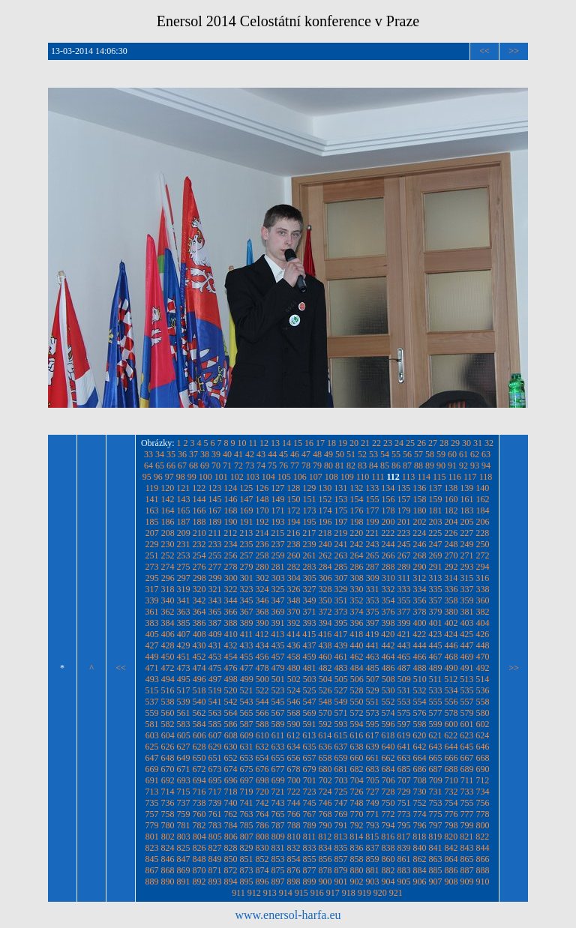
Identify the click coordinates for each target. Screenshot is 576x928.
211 (215, 533)
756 (483, 803)
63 (486, 454)
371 (309, 611)
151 (309, 499)
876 (294, 870)
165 (183, 510)
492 (483, 668)
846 (168, 859)
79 (317, 465)
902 (357, 881)
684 (388, 769)
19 (342, 443)
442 (388, 645)
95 (147, 476)
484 (357, 668)
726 (357, 791)
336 (451, 589)
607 (215, 735)
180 (420, 510)
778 (483, 814)
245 (404, 544)
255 (215, 555)
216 (293, 533)
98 (180, 476)
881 (373, 870)
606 (199, 735)
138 (451, 488)
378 (420, 611)
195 (309, 521)
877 (309, 870)
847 (183, 859)
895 (247, 881)
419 (372, 634)
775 (435, 814)
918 (349, 893)
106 (300, 476)
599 (435, 724)
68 (193, 465)
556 (451, 701)
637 (341, 746)
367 (247, 611)
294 (483, 566)
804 (199, 836)
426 (482, 634)
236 (262, 544)
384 (168, 623)
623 (466, 735)
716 (199, 791)
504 (325, 679)
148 (262, 499)
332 (388, 589)
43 (261, 454)
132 (356, 488)
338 (483, 589)
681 (341, 769)
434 (262, 645)
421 (403, 634)
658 (325, 758)
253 (183, 555)
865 (467, 859)
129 (309, 488)
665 (435, 758)
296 (168, 578)
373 (341, 611)
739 (215, 803)
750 (388, 803)
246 (420, 544)
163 (152, 510)
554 (420, 701)
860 (388, 859)
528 (357, 690)
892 (199, 881)
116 (455, 476)
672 (199, 769)
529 (373, 690)
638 (357, 746)
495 (183, 679)
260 (294, 555)
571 (341, 713)
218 (325, 533)
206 (483, 521)
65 (159, 465)
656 (294, 758)
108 (331, 476)
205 (467, 521)
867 (152, 870)
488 (420, 668)
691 (152, 780)
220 (356, 533)
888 (483, 870)
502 (294, 679)
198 (357, 521)
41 (238, 454)
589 (278, 724)
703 (341, 780)
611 (278, 735)
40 (227, 454)
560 (168, 713)
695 (215, 780)
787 (278, 825)
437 (309, 645)
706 (388, 780)
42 (249, 454)
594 (357, 724)
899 (309, 881)
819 (435, 836)
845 (152, 859)
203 (435, 521)
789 (309, 825)
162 (483, 499)
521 (247, 690)
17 (320, 443)
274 (168, 566)
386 (199, 623)
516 (168, 690)
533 (435, 690)
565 (247, 713)
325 (278, 589)
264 (357, 555)
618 (387, 735)
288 (388, 566)
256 (231, 555)
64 (148, 465)
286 (357, 566)
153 (341, 499)
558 (483, 701)
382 (483, 611)
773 (404, 814)
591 (309, 724)
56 (407, 454)
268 (420, 555)
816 (387, 836)
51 (351, 454)
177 (373, 510)
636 (325, 746)
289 (404, 566)
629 (215, 746)
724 (325, 791)
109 (347, 476)
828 (231, 848)
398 (388, 623)
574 (388, 713)
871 (215, 870)
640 (388, 746)
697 (247, 780)
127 (277, 488)
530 (388, 690)
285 (341, 566)
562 (199, 713)
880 (357, 870)
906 (420, 881)
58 (429, 454)
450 (168, 656)
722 (294, 791)
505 (341, 679)
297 (183, 578)
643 (435, 746)
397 (373, 623)
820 (451, 836)
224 (419, 533)
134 (387, 488)
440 (357, 645)
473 (183, 668)
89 (429, 465)
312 (419, 578)
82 (351, 465)
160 (451, 499)
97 (169, 476)
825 (183, 848)
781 (183, 825)
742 (262, 803)
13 (275, 443)
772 (388, 814)
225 (435, 533)
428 (168, 645)
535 (467, 690)
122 (199, 488)
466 (420, 656)
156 (388, 499)
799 (467, 825)
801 (152, 836)
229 (152, 544)
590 (294, 724)
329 (341, 589)
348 (294, 600)
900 (325, 881)
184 (483, 510)
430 (199, 645)
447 (467, 645)
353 (373, 600)
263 (341, 555)
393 (309, 623)
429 (183, 645)
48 (317, 454)
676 (262, 769)
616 (356, 735)
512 (451, 679)
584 (199, 724)
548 (325, 701)
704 (357, 780)
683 (373, 769)
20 (354, 443)
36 (182, 454)
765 (278, 814)
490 (451, 668)
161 (467, 499)
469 (467, 656)
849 (215, 859)
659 (341, 758)
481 (309, 668)
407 (183, 634)
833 (309, 848)
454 (231, 656)
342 (199, 600)
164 (168, 510)
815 (372, 836)
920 (380, 893)
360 (483, 600)
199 (373, 521)
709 (435, 780)
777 (467, 814)
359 (467, 600)
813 (340, 836)
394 (325, 623)
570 (325, 713)
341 (183, 600)
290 (420, 566)
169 (247, 510)
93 (474, 465)
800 (483, 825)
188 (199, 521)
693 (183, 780)
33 (148, 454)
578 (451, 713)
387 (215, 623)
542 (231, 701)
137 (435, 488)
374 (357, 611)
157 (404, 499)
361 (152, 611)
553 (404, 701)
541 (215, 701)
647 (152, 758)
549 (341, 701)
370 (294, 611)
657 (309, 758)
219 (340, 533)
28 (444, 443)
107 (315, 476)
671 (183, 769)
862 (420, 859)
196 (325, 521)
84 (373, 465)
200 (388, 521)
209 (183, 533)
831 (278, 848)
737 (183, 803)
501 (278, 679)
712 (482, 780)
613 (309, 735)
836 (357, 848)
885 (435, 870)
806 (231, 836)
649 (183, 758)
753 (435, 803)
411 (247, 634)
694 (199, 780)
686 (420, 769)
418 (356, 634)
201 (404, 521)
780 (168, 825)
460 (325, 656)
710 (451, 780)
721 (278, 791)
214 (261, 533)
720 (262, 791)
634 (294, 746)
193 (278, 521)
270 (451, 555)
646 (483, 746)
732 (451, 791)
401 (435, 623)
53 (373, 454)
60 (452, 454)
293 (467, 566)
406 (168, 634)
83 (362, 465)
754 (451, 803)
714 (168, 791)
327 (309, 589)
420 (387, 634)
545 (278, 701)
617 (372, 735)
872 (231, 870)
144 (199, 499)
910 (483, 881)
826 (199, 848)
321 (215, 589)
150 (294, 499)
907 (435, 881)
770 (357, 814)
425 (466, 634)
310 (388, 578)
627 (183, 746)
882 (388, 870)
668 (483, 758)
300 (231, 578)
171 (278, 510)
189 (215, 521)
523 (278, 690)
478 (262, 668)
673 (215, 769)
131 (340, 488)
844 (483, 848)
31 (477, 443)
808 (262, 836)
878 (325, 870)
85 (384, 465)
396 (357, 623)
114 (423, 476)
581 (152, 724)
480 (294, 668)
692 (168, 780)
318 (168, 589)
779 (152, 825)
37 (193, 454)
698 (262, 780)
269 (435, 555)
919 (364, 893)
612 (293, 735)
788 (294, 825)
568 (294, 713)
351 (341, 600)
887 (467, 870)
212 (230, 533)
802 (168, 836)
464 (388, 656)
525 (309, 690)
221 (372, 533)
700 (294, 780)
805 (215, 836)
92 (463, 465)
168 (231, 510)
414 (293, 634)
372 (325, 611)
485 (373, 668)
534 (451, 690)
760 (199, 814)
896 (262, 881)
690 (483, 769)
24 (399, 443)
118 (486, 476)
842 (451, 848)
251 (152, 555)
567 (278, 713)
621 (435, 735)
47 (306, 454)
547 (309, 701)
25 (410, 443)
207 (152, 533)
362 (168, 611)
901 (341, 881)
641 (404, 746)
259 (278, 555)
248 (451, 544)
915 (301, 893)
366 (231, 611)
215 (277, 533)
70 (216, 465)
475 (215, 668)
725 (341, 791)
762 (231, 814)
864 (451, 859)
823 (152, 848)
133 (372, 488)
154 (357, 499)
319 (183, 589)
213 (246, 533)
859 (373, 859)
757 (152, 814)
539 (183, 701)
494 (168, 679)
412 (261, 634)
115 (439, 476)
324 (262, 589)
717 (215, 791)
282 (294, 566)
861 (404, 859)
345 (247, 600)
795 (404, 825)
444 (420, 645)
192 (262, 521)
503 (309, 679)
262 (325, 555)
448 (483, 645)
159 (435, 499)
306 (325, 578)
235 (247, 544)
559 (152, 713)
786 (262, 825)
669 (152, 769)
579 (467, 713)
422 (419, 634)
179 (404, 510)
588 (262, 724)
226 (451, 533)
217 (309, 533)
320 (199, 589)
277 (215, 566)
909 (467, 881)
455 (247, 656)
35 (171, 454)
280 (262, 566)
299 (215, 578)
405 (152, 634)
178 (388, 510)
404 (483, 623)
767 (309, 814)
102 (237, 476)
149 (278, 499)
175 (341, 510)
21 (365, 443)
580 (483, 713)
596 (388, 724)
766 (294, 814)
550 (357, 701)
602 (483, 724)
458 (294, 656)
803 (183, 836)
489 (435, 668)
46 (294, 454)
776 (451, 814)
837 (373, 848)
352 (357, 600)
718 (231, 791)
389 (247, 623)
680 (325, 769)
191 (247, 521)
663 (404, 758)
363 (183, 611)
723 (309, 791)
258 (262, 555)
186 (168, 521)
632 (262, 746)
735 (152, 803)
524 (294, 690)
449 (152, 656)
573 (373, 713)
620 (419, 735)
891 (183, 881)
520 (231, 690)
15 (297, 443)
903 (373, 881)
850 (231, 859)
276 (199, 566)
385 (183, 623)
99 (192, 476)
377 (404, 611)
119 (152, 488)
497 (215, 679)
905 (404, 881)
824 (168, 848)
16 (309, 443)
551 (373, 701)
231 (183, 544)
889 (152, 881)
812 (325, 836)
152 (325, 499)
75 (272, 465)
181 (435, 510)
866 (483, 859)
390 (262, 623)
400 (420, 623)
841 (435, 848)
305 (309, 578)
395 (341, 623)
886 (451, 870)
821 (466, 836)
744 (294, 803)
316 (482, 578)
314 (451, 578)
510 (420, 679)
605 (183, 735)
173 (309, 510)
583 (183, 724)
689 (467, 769)
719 (247, 791)
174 (325, 510)
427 (152, 645)
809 (278, 836)
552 (388, 701)
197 (341, 521)
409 (215, 634)
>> (513, 51)
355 (404, 600)
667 (467, 758)
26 (421, 443)
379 (435, 611)
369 (278, 611)
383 (152, 623)
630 (231, 746)
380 (451, 611)
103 (253, 476)
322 (231, 589)
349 (309, 600)
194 (294, 521)
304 (294, 578)
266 (388, 555)
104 (268, 476)
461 (341, 656)
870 (199, 870)
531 (404, 690)
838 (388, 848)
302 (262, 578)
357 (435, 600)
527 (341, 690)
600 (451, 724)
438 (325, 645)
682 (357, 769)
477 (247, 668)
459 (309, 656)
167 (215, 510)
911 (238, 893)
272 (483, 555)
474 (199, 668)
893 (215, 881)
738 (199, 803)
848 (199, 859)
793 (373, 825)
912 (254, 893)
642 (420, 746)
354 (388, 600)
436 (294, 645)
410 (231, 634)
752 (420, 803)
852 (262, 859)
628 (199, 746)
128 (293, 488)
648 (168, 758)
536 (483, 690)
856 (325, 859)
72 (238, 465)
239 (309, 544)
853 (278, 859)
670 (168, 769)
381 (467, 611)
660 (357, 758)
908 (451, 881)
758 (168, 814)
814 (356, 836)
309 (373, 578)
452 (199, 656)
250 (483, 544)
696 (231, 780)
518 (199, 690)
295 (152, 578)
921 (396, 893)
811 (309, 836)
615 (340, 735)
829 (247, 848)
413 (277, 634)
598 (420, 724)
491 (467, 668)
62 (474, 454)
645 (467, 746)
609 (247, 735)
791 (341, 825)
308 (357, 578)
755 (467, 803)
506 (357, 679)
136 (419, 488)
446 (451, 645)
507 (373, 679)
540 (199, 701)
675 (247, 769)
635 (309, 746)
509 (404, 679)
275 (183, 566)
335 (435, 589)
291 (435, 566)
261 (309, 555)
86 (396, 465)
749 (373, 803)
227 (466, 533)
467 (435, 656)
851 (247, 859)
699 (278, 780)
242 (357, 544)
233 (215, 544)
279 (247, 566)
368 (262, 611)
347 (278, 600)
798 (451, 825)
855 (309, 859)
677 (278, 769)
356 (420, 600)
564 (231, 713)
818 (419, 836)
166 (199, 510)
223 (403, 533)
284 (325, 566)
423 (435, 634)
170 (262, 510)
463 (373, 656)
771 (373, 814)
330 (357, 589)
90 (441, 465)
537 (152, 701)
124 (230, 488)
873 (247, 870)
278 (231, 566)
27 (432, 443)
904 (388, 881)
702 (325, 780)
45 (283, 454)
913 (270, 893)
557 (467, 701)
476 (231, 668)
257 (247, 555)
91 (452, 465)
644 (451, 746)
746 (325, 803)
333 (404, 589)
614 (325, 735)
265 (373, 555)
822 (482, 836)
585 (215, 724)
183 (467, 510)
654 (262, 758)
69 (204, 465)
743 (278, 803)
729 (404, 791)
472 (168, 668)
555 (435, 701)
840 (420, 848)
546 (294, 701)
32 (489, 443)
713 (152, 791)
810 (294, 836)
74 (261, 465)
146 (231, 499)
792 (357, 825)
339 (152, 600)
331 (373, 589)
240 (325, 544)
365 (215, 611)
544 (262, 701)
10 (242, 443)
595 (373, 724)
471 (152, 668)
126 (261, 488)
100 (205, 476)
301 (247, 578)
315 (466, 578)
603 (152, 735)
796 (420, 825)
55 (396, 454)
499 (247, 679)
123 (214, 488)
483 (341, 668)
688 (451, 769)
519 (215, 690)
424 (451, 634)
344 (231, 600)
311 (404, 578)
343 (215, 600)
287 (373, 566)
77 (294, 465)
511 (435, 679)
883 (404, 870)
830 (262, 848)
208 (168, 533)
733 (467, 791)
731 (435, 791)
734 (483, 791)
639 (373, 746)
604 (168, 735)
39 (216, 454)
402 (451, 623)
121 (183, 488)
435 (278, 645)
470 (483, 656)
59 (441, 454)
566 (262, 713)
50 (339, 454)
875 (278, 870)
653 (247, 758)
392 (294, 623)
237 (278, 544)
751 (404, 803)
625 (152, 746)
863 (435, 859)
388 (231, 623)
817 (403, 836)
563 (215, 713)
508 (388, 679)
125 (246, 488)
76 (283, 465)
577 (435, 713)
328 (325, 589)
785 (247, 825)
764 (262, 814)
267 (404, 555)
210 (199, 533)
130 (325, 488)
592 (325, 724)
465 (404, 656)
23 (387, 443)
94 (486, 465)
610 (262, 735)
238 (294, 544)
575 (404, 713)
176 (357, 510)
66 (171, 465)
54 (384, 454)
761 (215, 814)
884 (420, 870)
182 (451, 510)
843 (467, 848)
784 (231, 825)
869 (183, 870)
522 (262, 690)
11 (253, 443)
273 (152, 566)
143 (183, 499)
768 (325, 814)
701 (309, 780)
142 (168, 499)
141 (152, 499)
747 (341, 803)
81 (339, 465)
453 (215, 656)
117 (470, 476)
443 (404, 645)
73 (249, 465)
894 (231, 881)
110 (363, 476)
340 (168, 600)
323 (247, 589)
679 (309, 769)
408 (199, 634)
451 (183, 656)
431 (215, 645)
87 (407, 465)
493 (152, 679)
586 (231, 724)
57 (418, 454)
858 (357, 859)
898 (294, 881)
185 (152, 521)
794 (388, 825)
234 (231, 544)
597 (404, 724)
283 (309, 566)
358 (451, 600)
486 (388, 668)
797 (435, 825)
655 (278, 758)
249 (467, 544)
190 (231, 521)
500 (262, 679)
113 (409, 476)
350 (325, 600)
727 (373, 791)
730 (420, 791)
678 (294, 769)
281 (278, 566)
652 (231, 758)
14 (286, 443)
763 (247, 814)
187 (183, 521)
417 (340, 634)
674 (231, 769)
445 (435, 645)
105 (284, 476)
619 (403, 735)
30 (466, 443)
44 (272, 454)
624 (482, 735)
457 (278, 656)
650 (199, 758)
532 (420, 690)
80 (328, 465)
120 (167, 488)
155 (373, 499)
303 (278, 578)
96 (158, 476)
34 (159, 454)
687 (435, 769)
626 (168, 746)
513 (466, 679)
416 (325, 634)
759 (183, 814)
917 (333, 893)
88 (418, 465)
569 (309, 713)
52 (362, 454)
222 (387, 533)
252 (168, 555)
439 (341, 645)
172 (294, 510)
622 (451, 735)
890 (168, 881)
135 (403, 488)
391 (278, 623)
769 (341, 814)
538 (168, 701)
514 (482, 679)
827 (215, 848)
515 (152, 690)
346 (262, 600)
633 (278, 746)
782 (199, 825)
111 (377, 476)
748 (357, 803)
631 (247, 746)
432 (231, 645)
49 (328, 454)
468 (451, 656)
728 (388, 791)
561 (183, 713)
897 (278, 881)
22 (376, 443)
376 (388, 611)
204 (451, 521)
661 (373, 758)
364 (199, 611)
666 (451, 758)
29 (455, 443)
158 (420, 499)
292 (451, 566)
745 (309, 803)
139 (466, 488)
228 (482, 533)
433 (247, 645)
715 (183, 791)
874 (262, 870)
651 (215, 758)
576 (420, 713)
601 (467, 724)
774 (420, 814)
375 (373, 611)
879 (341, 870)
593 (341, 724)
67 (182, 465)
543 (247, 701)
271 (467, 555)
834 (325, 848)
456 (262, 656)
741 (247, 803)
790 (325, 825)
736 (168, 803)
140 (482, 488)
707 (404, 780)
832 (294, 848)
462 (357, 656)
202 (420, 521)
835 (341, 848)
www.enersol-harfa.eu (287, 915)
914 (285, 893)
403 (467, 623)
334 (420, 589)
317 (152, 589)
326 (294, 589)
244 (388, 544)
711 (467, 780)
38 (204, 454)
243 (373, 544)
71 (227, 465)
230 (168, 544)
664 (420, 758)
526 (325, 690)
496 (199, 679)
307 (341, 578)
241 (341, 544)
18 (331, 443)
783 (215, 825)
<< (484, 51)
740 (231, 803)
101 (221, 476)
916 (317, 893)
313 (435, 578)
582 (168, 724)
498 (231, 679)
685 (404, 769)
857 (341, 859)
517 (183, 690)
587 (247, 724)
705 (373, 780)
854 (294, 859)
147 (247, 499)
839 (404, 848)
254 (199, 555)
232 (199, 544)
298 (199, 578)
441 (373, 645)
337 (467, 589)
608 (231, 735)
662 (388, 758)
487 (404, 668)
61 (463, 454)
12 (264, 443)
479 (278, 668)
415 (309, 634)
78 (306, 465)
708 (420, 780)
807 (247, 836)
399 (404, 623)
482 (325, 668)
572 (357, 713)
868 (168, 870)
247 (435, 544)
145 (215, 499)
